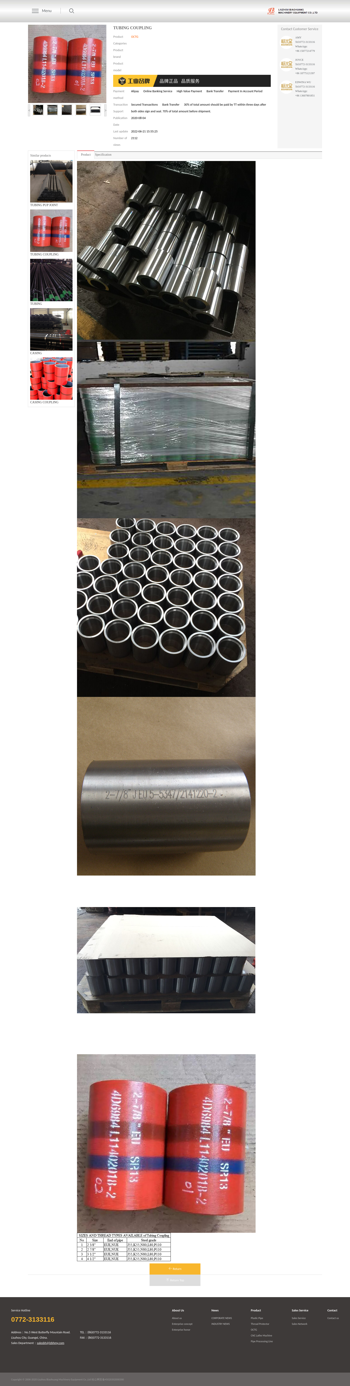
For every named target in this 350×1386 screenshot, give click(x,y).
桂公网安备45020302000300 (108, 1379)
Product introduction (85, 156)
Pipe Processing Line (262, 1341)
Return (175, 1269)
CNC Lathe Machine (261, 1335)
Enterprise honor (181, 1329)
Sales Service (299, 1318)
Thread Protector (260, 1323)
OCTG (134, 37)
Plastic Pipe (257, 1318)
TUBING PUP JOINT (44, 205)
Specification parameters (103, 156)
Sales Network (299, 1323)
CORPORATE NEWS (221, 1318)
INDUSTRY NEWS (220, 1323)
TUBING (36, 303)
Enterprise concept (182, 1323)
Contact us (333, 1318)
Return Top (175, 1280)
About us (177, 1318)
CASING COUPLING (44, 402)
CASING (36, 353)
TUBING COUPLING (44, 254)
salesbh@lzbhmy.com (50, 1343)
